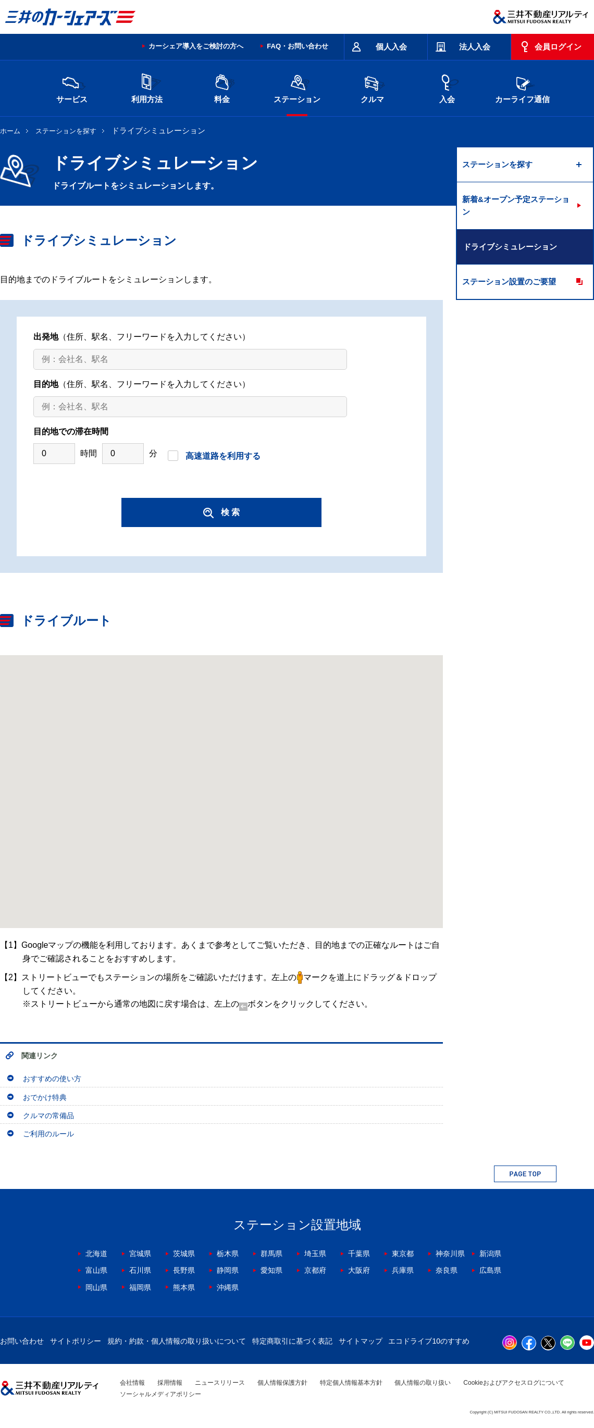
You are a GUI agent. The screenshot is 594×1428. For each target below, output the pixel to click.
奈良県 (446, 1270)
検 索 (221, 513)
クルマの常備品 (48, 1115)
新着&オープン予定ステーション (516, 205)
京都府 (315, 1270)
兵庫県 (403, 1270)
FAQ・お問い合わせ (297, 46)
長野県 (184, 1270)
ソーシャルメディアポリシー (160, 1394)
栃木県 (228, 1253)
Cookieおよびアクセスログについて (513, 1382)
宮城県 (140, 1253)
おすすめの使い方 (52, 1078)
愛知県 (271, 1270)
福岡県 (140, 1287)
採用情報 (169, 1382)
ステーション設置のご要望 (509, 281)
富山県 (96, 1270)
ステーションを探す (65, 131)
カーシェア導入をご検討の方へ (195, 46)
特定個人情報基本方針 (351, 1382)
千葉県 (359, 1253)
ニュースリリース (220, 1382)
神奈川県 (450, 1253)
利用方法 (147, 87)
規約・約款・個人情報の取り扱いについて (176, 1341)
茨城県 (184, 1253)
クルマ (372, 87)
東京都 (403, 1253)
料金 (222, 87)
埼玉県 (315, 1253)
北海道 (96, 1253)
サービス (72, 87)
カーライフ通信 (522, 87)
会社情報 (132, 1382)
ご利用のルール (48, 1134)
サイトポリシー (75, 1341)
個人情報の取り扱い (422, 1382)
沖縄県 (228, 1287)
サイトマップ (360, 1341)
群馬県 (271, 1253)
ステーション (297, 87)
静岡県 (228, 1270)
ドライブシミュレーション (510, 246)
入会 (447, 87)
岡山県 (96, 1287)
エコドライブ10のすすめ (428, 1341)
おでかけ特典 (45, 1097)
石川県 (140, 1270)
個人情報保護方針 (282, 1382)
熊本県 (184, 1287)
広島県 (490, 1270)
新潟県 (490, 1253)
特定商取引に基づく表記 (292, 1341)
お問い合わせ (22, 1341)
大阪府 (359, 1270)
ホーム (10, 131)
